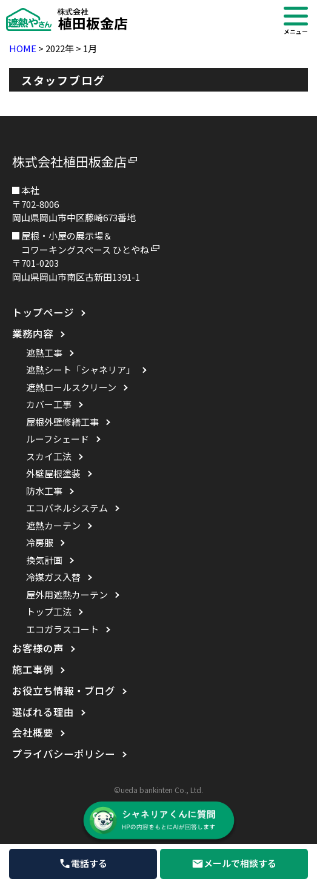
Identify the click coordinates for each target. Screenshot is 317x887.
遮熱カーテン (53, 525)
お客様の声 (38, 648)
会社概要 (32, 732)
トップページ (43, 312)
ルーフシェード (57, 438)
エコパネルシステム (67, 507)
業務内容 (32, 333)
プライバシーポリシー (63, 753)
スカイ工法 (49, 456)
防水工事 (44, 490)
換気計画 (44, 560)
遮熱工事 (44, 352)
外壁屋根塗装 (53, 473)
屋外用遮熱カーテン (67, 594)
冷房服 (39, 542)
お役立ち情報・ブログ (63, 690)
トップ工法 (49, 611)
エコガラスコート (62, 629)
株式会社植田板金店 (69, 161)
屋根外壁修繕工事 (62, 421)
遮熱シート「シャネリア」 (80, 369)
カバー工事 (49, 404)
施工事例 (32, 669)
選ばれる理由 (43, 712)
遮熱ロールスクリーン (71, 387)
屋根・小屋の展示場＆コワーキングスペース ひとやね (85, 242)
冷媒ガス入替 (53, 577)
